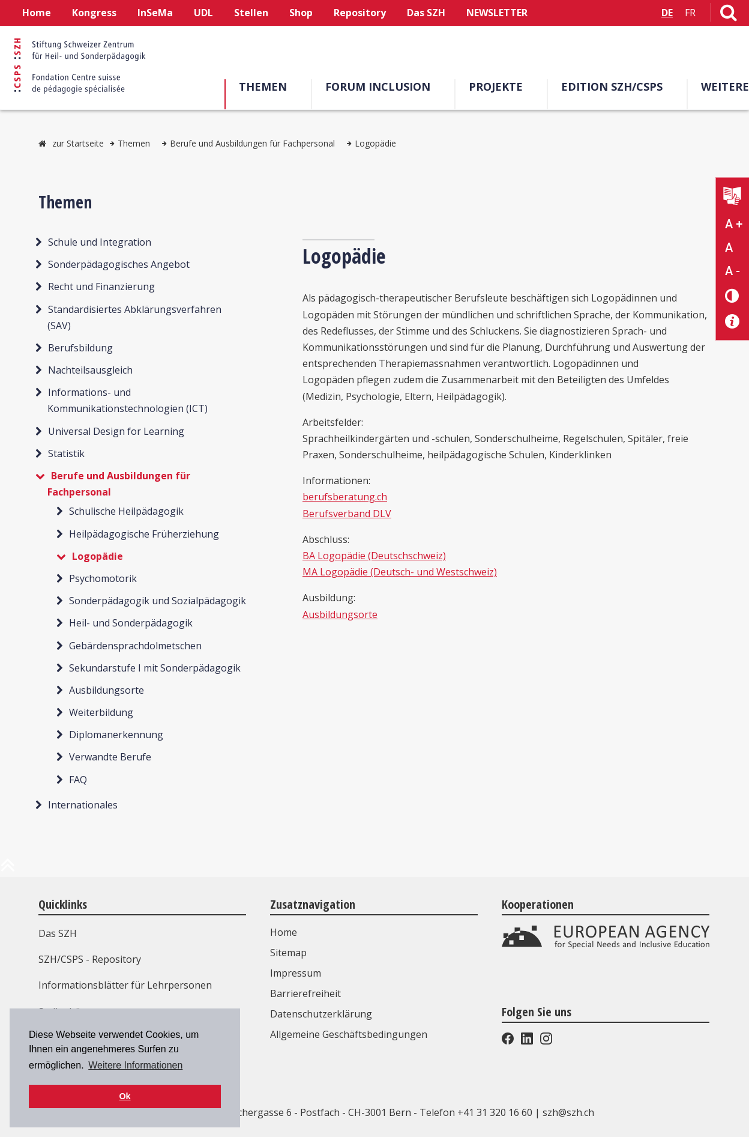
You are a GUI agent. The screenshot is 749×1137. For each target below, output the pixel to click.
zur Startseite (78, 143)
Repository (360, 12)
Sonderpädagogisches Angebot (119, 264)
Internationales (83, 804)
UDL (203, 12)
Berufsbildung (80, 347)
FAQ (78, 779)
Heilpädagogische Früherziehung (144, 534)
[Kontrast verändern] (732, 295)
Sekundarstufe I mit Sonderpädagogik (155, 668)
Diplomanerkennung (116, 734)
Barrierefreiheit (305, 993)
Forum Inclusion (377, 86)
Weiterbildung (101, 712)
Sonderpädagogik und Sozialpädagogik (157, 600)
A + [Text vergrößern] (733, 224)
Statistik (66, 453)
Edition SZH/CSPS (612, 86)
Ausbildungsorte (106, 690)
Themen (263, 86)
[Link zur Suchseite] (728, 15)
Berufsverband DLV (346, 513)
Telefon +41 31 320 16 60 (476, 1112)
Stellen (251, 12)
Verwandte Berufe (110, 756)
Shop (301, 12)
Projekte (496, 86)
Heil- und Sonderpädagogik (131, 622)
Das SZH (426, 12)
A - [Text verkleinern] (732, 271)
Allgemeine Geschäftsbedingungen (348, 1034)
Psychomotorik (103, 578)
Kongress (94, 12)
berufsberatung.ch (344, 496)
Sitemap (288, 952)
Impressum (295, 973)
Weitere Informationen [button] (135, 1065)
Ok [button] (124, 1096)
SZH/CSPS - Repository (89, 959)
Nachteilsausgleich (90, 370)
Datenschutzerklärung (321, 1013)
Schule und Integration (99, 242)
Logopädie (375, 143)
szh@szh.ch (568, 1112)
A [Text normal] (729, 247)
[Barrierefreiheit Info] (732, 321)
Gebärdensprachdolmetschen (135, 645)
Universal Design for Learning (116, 431)
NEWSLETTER (497, 12)
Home (36, 12)
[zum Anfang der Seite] (8, 869)
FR (690, 12)
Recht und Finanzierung (101, 286)
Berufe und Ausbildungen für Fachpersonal (252, 143)
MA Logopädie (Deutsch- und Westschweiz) (399, 571)
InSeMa (155, 12)
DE (667, 12)
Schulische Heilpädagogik (126, 511)
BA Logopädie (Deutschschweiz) (374, 555)
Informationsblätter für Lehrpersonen (125, 985)
